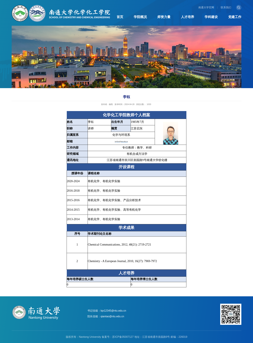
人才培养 (187, 17)
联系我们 (226, 7)
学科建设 (211, 17)
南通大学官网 (206, 7)
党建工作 (234, 17)
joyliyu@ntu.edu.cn (121, 141)
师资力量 (163, 17)
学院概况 (140, 17)
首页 (120, 17)
